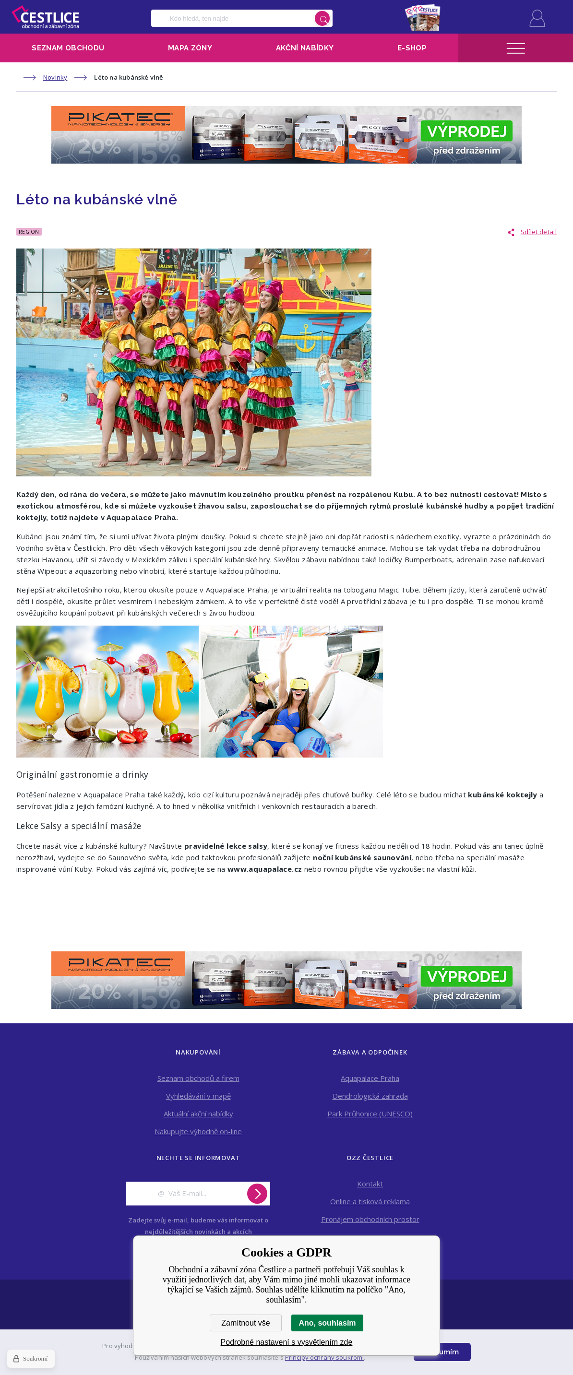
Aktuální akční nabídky (198, 1113)
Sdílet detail (539, 231)
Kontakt (370, 1183)
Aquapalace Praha (370, 1078)
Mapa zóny (190, 48)
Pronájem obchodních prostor (370, 1219)
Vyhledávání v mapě (198, 1096)
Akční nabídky (305, 48)
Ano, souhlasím (327, 1323)
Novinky (55, 77)
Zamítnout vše (245, 1323)
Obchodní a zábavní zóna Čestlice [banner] (45, 17)
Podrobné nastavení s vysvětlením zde (287, 1342)
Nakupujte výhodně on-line (198, 1131)
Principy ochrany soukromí (324, 1357)
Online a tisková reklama (370, 1201)
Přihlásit (537, 18)
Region (29, 231)
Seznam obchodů (68, 48)
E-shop (412, 48)
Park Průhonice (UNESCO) (370, 1113)
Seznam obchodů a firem (198, 1078)
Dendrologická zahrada (370, 1096)
